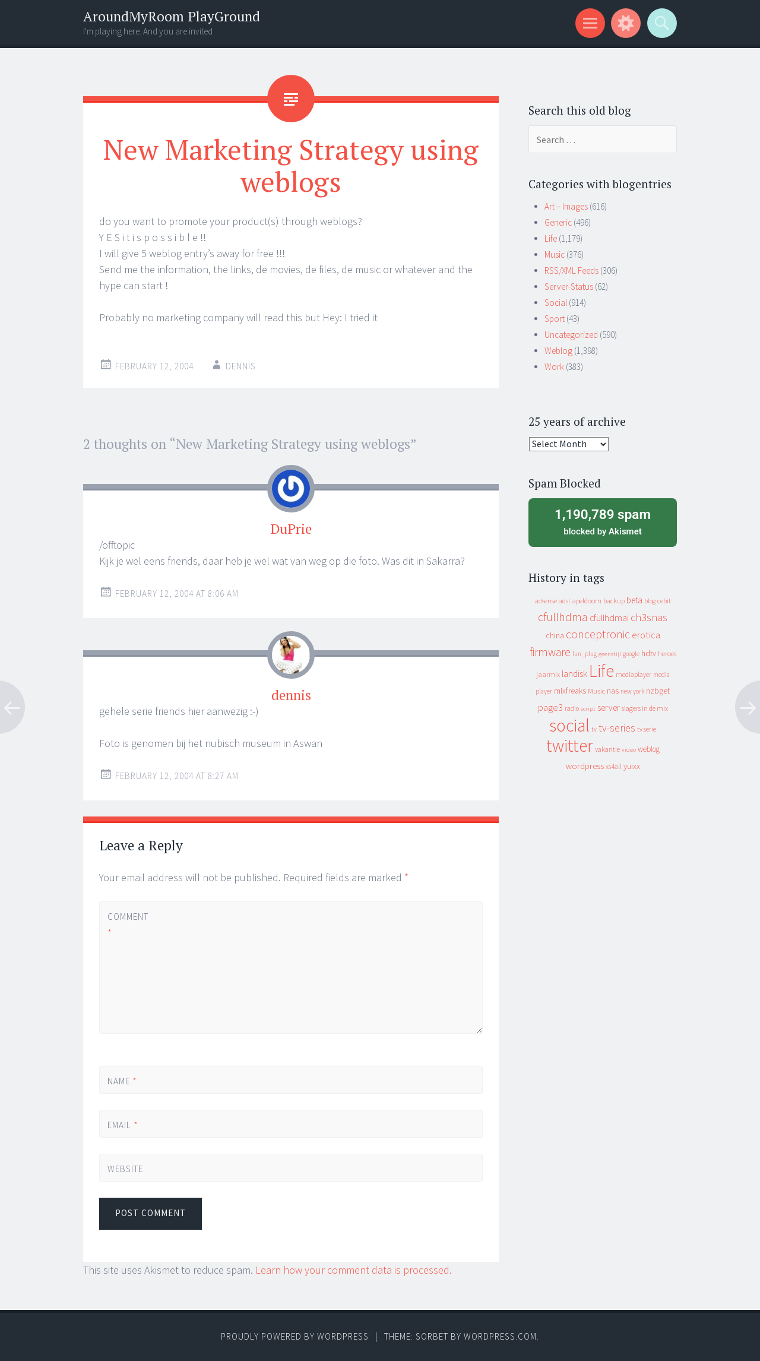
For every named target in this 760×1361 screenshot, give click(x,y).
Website (125, 1169)
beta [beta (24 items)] (634, 600)
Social (555, 302)
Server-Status (568, 286)
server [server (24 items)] (608, 707)
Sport (554, 318)
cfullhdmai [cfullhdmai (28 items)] (609, 617)
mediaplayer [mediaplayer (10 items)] (633, 674)
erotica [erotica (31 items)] (646, 635)
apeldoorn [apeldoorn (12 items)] (586, 600)
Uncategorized (571, 334)
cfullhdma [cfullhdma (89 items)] (563, 616)
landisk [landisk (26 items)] (574, 673)
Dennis (241, 366)
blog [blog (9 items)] (650, 601)
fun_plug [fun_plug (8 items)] (584, 654)
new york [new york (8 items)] (632, 691)
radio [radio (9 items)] (572, 708)
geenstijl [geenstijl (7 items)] (609, 654)
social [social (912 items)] (569, 725)
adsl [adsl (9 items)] (564, 601)
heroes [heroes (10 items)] (667, 653)
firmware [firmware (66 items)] (550, 652)
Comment (127, 924)
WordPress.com (500, 1336)
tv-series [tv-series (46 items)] (616, 728)
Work (554, 366)
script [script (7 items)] (588, 709)
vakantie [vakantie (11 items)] (607, 749)
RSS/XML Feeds (571, 270)
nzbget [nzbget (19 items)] (658, 690)
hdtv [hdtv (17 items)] (648, 653)
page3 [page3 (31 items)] (550, 707)
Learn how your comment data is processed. (353, 1270)
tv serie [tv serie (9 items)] (646, 729)
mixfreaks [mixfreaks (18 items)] (570, 690)
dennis (291, 695)
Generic (558, 222)
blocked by (603, 521)
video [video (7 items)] (629, 750)
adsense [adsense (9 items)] (546, 601)
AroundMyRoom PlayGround (171, 16)
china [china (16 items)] (555, 636)
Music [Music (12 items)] (596, 690)
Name (122, 1081)
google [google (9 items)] (631, 654)
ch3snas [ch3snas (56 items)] (649, 617)
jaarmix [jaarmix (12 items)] (548, 674)
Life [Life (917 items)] (601, 671)
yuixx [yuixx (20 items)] (631, 766)
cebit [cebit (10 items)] (664, 600)
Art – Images (566, 206)
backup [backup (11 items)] (614, 600)
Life (550, 238)
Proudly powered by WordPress (295, 1336)
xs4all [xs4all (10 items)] (614, 766)
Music (554, 254)
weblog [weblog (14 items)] (649, 749)
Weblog (558, 350)
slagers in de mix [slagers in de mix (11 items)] (645, 708)
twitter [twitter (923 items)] (569, 746)
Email (122, 1125)
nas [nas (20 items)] (613, 690)
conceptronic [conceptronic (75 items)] (598, 634)
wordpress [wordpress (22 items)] (585, 765)
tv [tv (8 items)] (594, 729)
